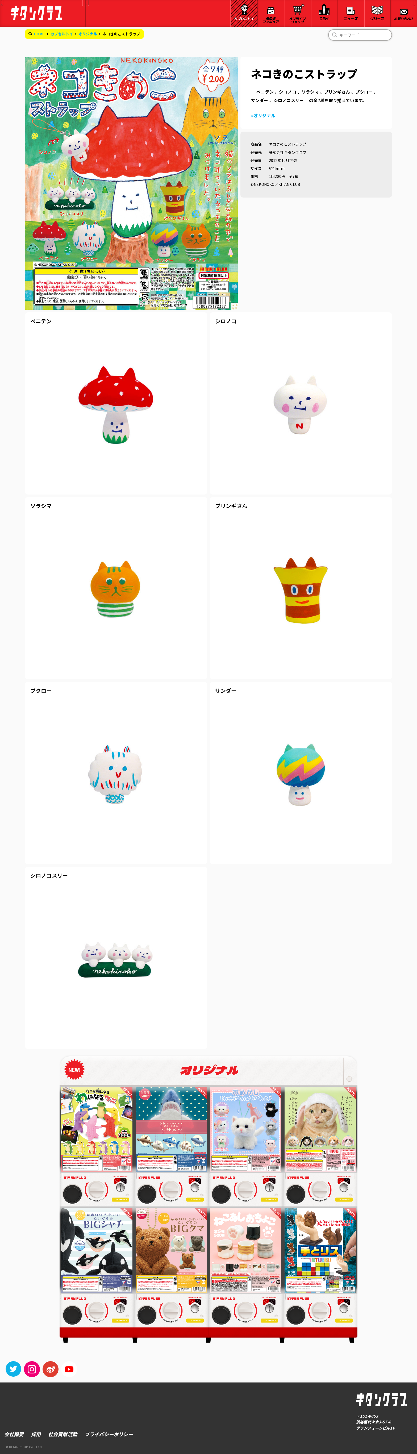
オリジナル (87, 33)
